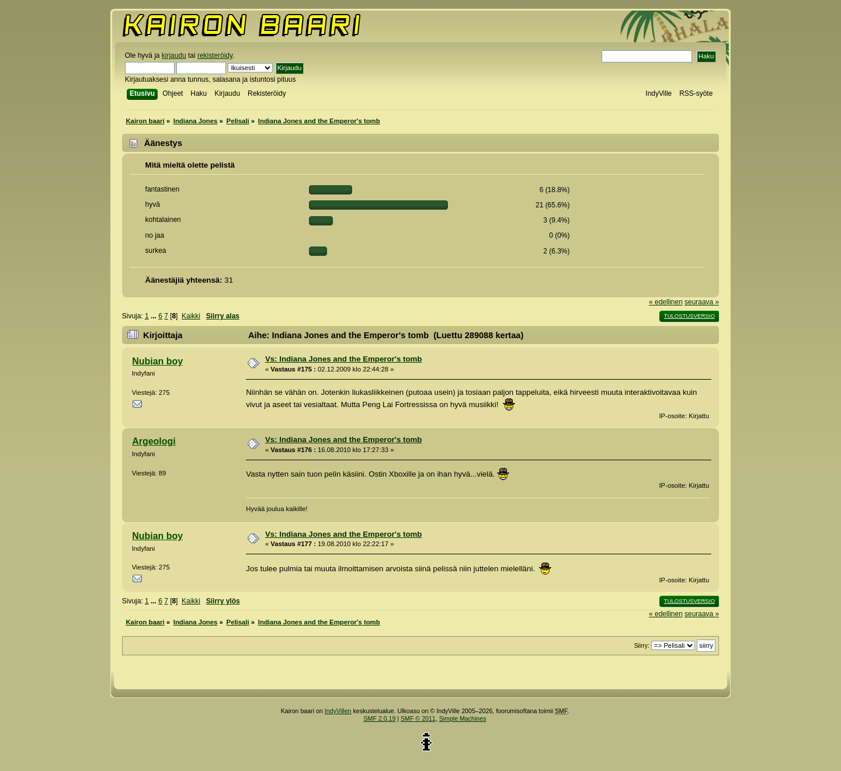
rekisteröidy (214, 55)
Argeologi (153, 441)
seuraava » (701, 302)
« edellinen (666, 302)
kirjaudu (174, 55)
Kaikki (191, 316)
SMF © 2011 (418, 718)
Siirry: (641, 645)
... (154, 316)
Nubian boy (157, 361)
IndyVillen (338, 710)
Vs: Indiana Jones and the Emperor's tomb (343, 359)
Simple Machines (462, 718)
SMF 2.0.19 (380, 718)
